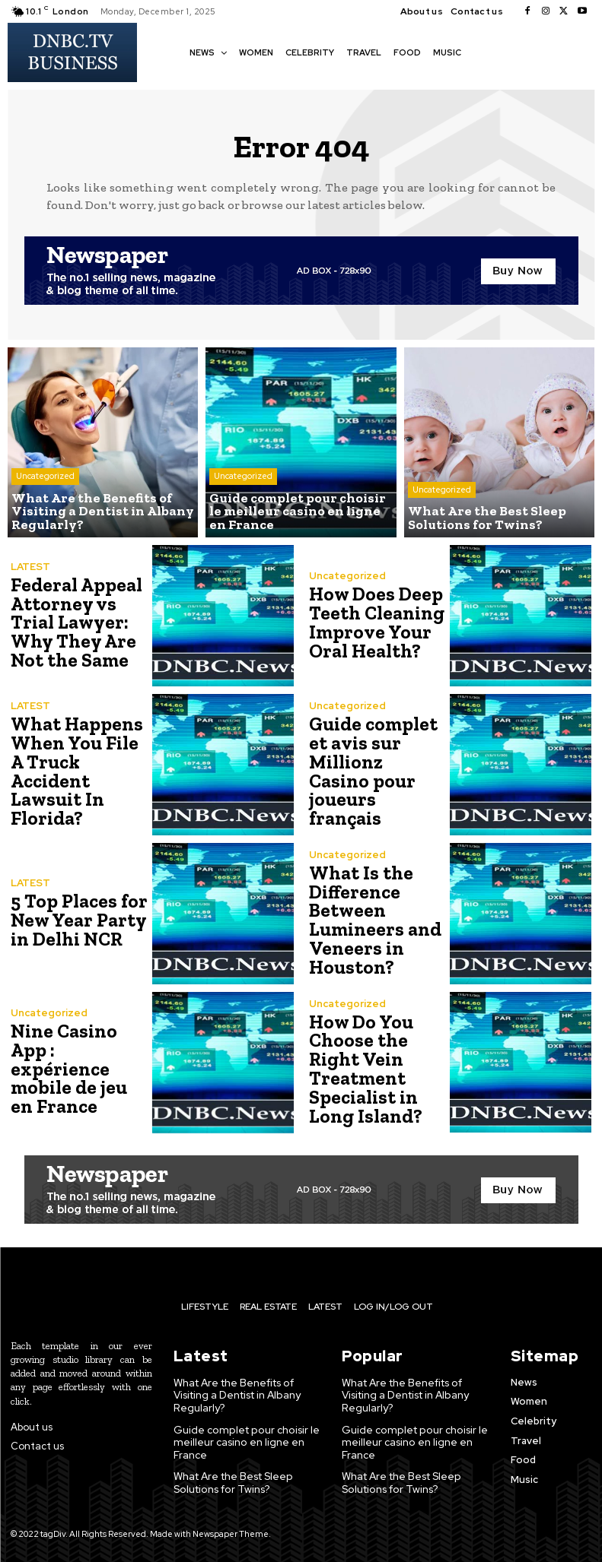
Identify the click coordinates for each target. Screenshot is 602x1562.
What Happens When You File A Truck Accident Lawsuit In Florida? (79, 771)
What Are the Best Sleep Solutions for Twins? (232, 1479)
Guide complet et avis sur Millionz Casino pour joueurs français (375, 771)
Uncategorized (45, 479)
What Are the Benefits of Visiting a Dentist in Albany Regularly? (237, 1395)
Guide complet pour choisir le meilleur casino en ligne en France (242, 1440)
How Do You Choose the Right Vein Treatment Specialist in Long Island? (364, 1069)
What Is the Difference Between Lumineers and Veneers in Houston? (372, 920)
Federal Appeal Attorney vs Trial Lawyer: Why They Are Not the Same (74, 622)
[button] (481, 51)
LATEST (30, 568)
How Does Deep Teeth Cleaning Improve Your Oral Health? (374, 623)
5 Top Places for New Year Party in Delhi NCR (76, 920)
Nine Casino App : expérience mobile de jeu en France (78, 1069)
